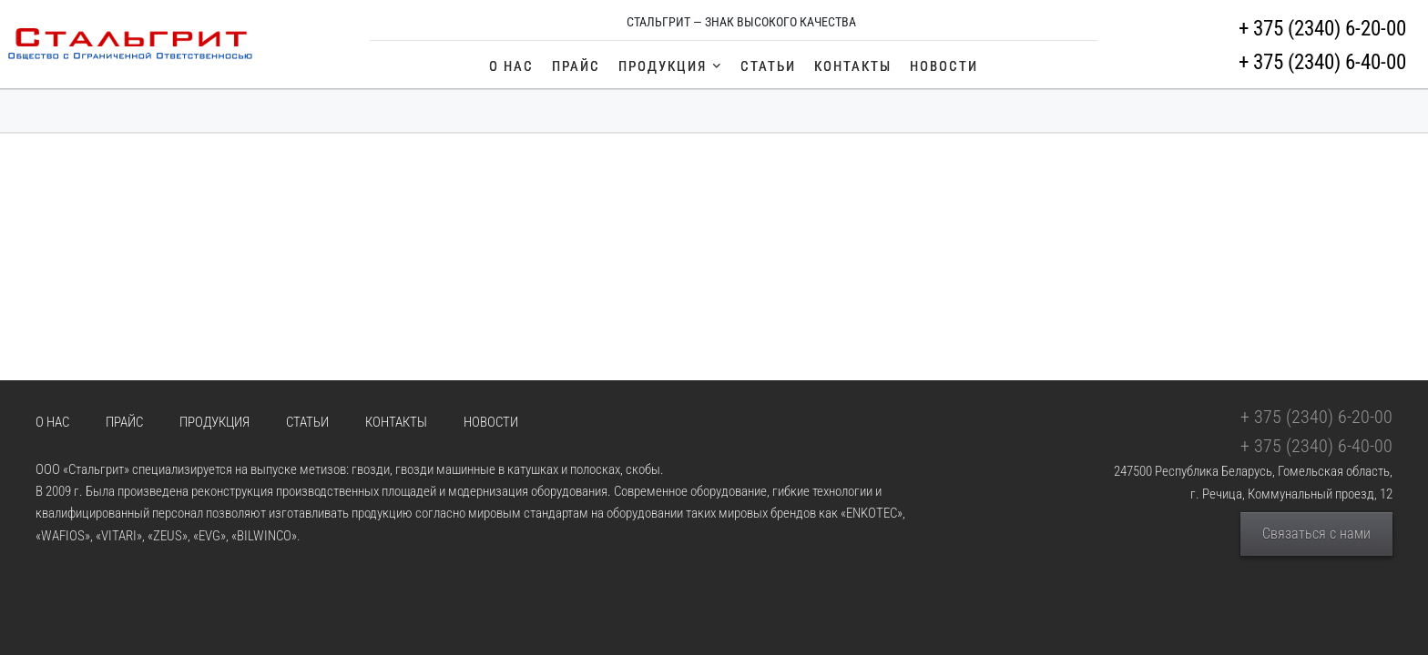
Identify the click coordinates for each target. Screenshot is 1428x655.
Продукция (670, 66)
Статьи (768, 66)
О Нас (511, 66)
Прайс (576, 66)
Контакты (853, 66)
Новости (944, 66)
